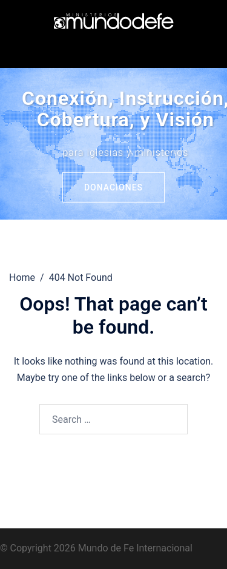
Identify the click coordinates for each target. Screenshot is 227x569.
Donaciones (113, 187)
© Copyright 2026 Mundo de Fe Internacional (96, 548)
